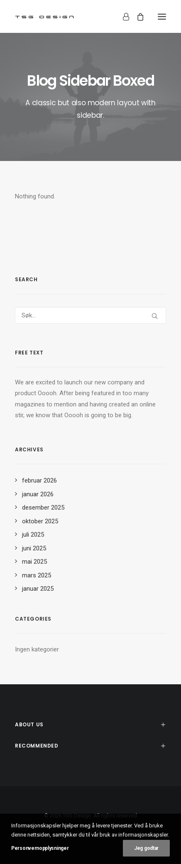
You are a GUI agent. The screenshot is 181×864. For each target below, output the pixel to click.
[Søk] (90, 315)
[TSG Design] (44, 16)
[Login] (122, 16)
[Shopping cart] (136, 16)
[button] (162, 16)
